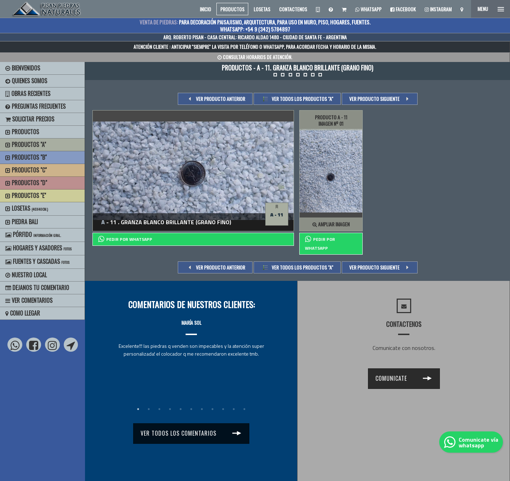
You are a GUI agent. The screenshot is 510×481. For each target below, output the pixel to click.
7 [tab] (201, 409)
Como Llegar (22, 313)
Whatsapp (368, 9)
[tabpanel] (191, 332)
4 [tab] (170, 409)
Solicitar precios (29, 119)
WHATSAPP (273, 46)
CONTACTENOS (293, 9)
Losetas (26, 208)
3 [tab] (159, 409)
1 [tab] (138, 409)
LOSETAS (262, 9)
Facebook (403, 9)
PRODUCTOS (232, 9)
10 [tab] (233, 409)
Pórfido (33, 234)
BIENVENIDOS (22, 68)
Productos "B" (26, 157)
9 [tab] (223, 409)
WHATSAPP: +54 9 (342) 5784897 (255, 29)
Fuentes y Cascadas (37, 261)
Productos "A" (25, 144)
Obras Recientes (27, 93)
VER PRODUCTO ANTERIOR (220, 98)
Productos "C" (26, 170)
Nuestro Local (26, 275)
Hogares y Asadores (38, 248)
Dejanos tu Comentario (37, 287)
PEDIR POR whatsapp (125, 239)
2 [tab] (148, 409)
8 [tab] (212, 409)
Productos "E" (25, 195)
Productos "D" (26, 183)
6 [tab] (191, 409)
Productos (22, 132)
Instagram (438, 9)
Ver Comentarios (28, 300)
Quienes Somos (26, 81)
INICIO (205, 9)
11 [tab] (244, 409)
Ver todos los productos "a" (302, 98)
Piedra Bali (21, 221)
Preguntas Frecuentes (35, 106)
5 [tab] (180, 409)
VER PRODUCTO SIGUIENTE (374, 98)
